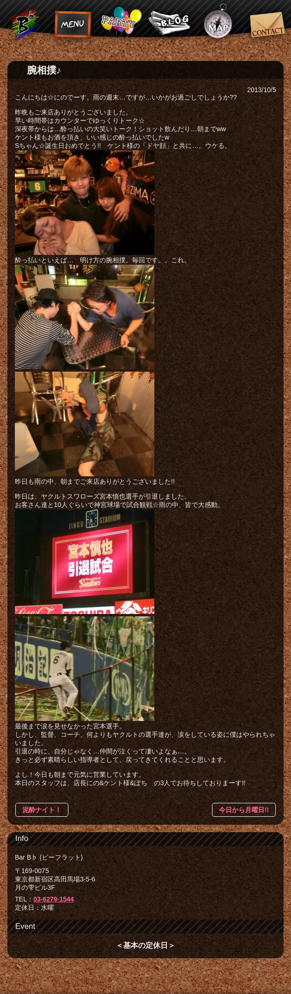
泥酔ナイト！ (41, 810)
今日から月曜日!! (244, 810)
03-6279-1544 (53, 899)
